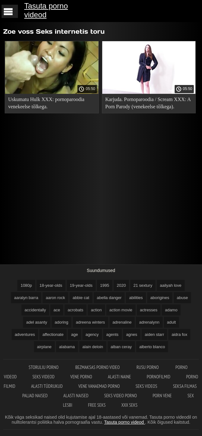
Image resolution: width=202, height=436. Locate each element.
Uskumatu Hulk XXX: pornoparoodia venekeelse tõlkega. (46, 103)
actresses (149, 310)
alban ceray (121, 346)
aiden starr (154, 334)
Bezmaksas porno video (98, 367)
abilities (136, 297)
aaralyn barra (26, 297)
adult (171, 322)
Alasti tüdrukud (47, 386)
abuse (182, 297)
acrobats (75, 310)
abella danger (109, 297)
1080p (26, 285)
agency (92, 334)
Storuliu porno (44, 367)
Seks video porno (120, 396)
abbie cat (81, 297)
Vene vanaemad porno (99, 386)
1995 (104, 285)
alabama (67, 346)
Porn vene (162, 396)
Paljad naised (35, 396)
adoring (61, 322)
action (96, 310)
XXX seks (129, 405)
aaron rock (55, 297)
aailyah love (171, 285)
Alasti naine (119, 377)
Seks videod (43, 377)
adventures (25, 334)
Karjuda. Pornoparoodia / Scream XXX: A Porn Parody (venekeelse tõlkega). (148, 103)
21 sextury (142, 285)
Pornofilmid (158, 377)
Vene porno (81, 377)
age (74, 334)
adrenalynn (149, 322)
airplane (44, 346)
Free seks (97, 405)
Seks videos (146, 386)
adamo (171, 310)
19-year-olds (81, 285)
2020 (121, 285)
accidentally (35, 310)
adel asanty (36, 322)
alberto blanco (152, 346)
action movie (120, 310)
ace (56, 310)
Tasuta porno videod (46, 10)
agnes (131, 334)
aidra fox (179, 334)
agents (112, 334)
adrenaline (122, 322)
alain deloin (92, 346)
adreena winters (90, 322)
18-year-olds (51, 285)
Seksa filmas (185, 386)
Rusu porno (148, 367)
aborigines (159, 297)
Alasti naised (75, 396)
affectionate (53, 334)
